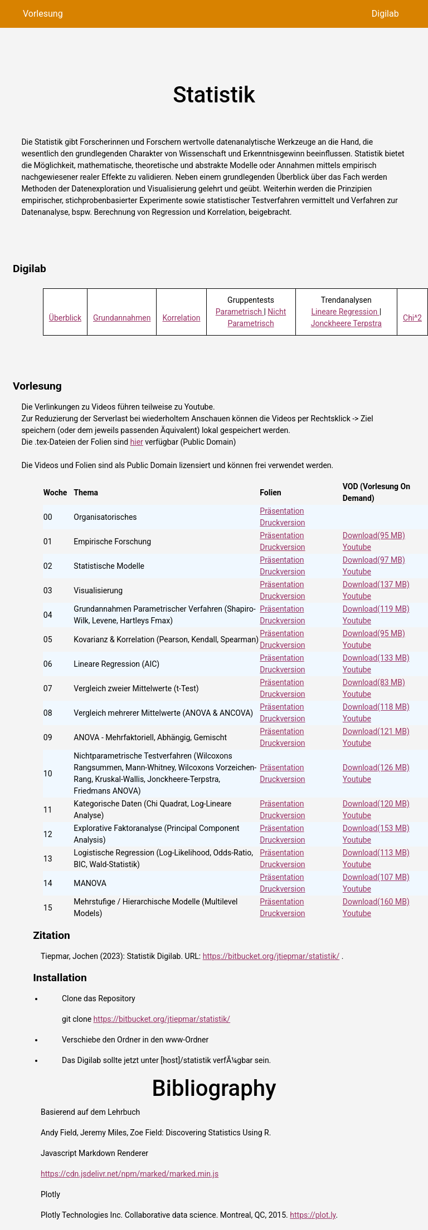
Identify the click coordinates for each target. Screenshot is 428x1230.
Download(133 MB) (376, 657)
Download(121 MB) (376, 731)
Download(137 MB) (376, 584)
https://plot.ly (312, 1215)
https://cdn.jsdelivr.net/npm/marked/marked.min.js (129, 1173)
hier (136, 441)
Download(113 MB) (376, 852)
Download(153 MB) (376, 828)
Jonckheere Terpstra (346, 323)
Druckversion (282, 522)
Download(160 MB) (376, 901)
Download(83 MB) (374, 682)
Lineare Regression (345, 311)
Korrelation (181, 317)
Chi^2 (412, 317)
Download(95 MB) (374, 535)
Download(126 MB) (376, 767)
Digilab (385, 13)
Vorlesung (43, 13)
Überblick (65, 317)
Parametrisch (240, 311)
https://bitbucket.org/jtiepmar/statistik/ (271, 956)
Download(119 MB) (376, 608)
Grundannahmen (121, 317)
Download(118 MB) (376, 706)
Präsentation (282, 510)
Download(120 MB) (376, 803)
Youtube (357, 547)
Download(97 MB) (374, 559)
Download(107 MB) (376, 877)
